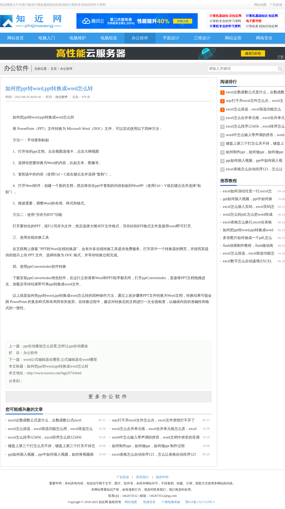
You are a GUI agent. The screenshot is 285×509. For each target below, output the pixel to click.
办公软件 (140, 38)
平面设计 (171, 38)
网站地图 (260, 4)
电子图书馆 (253, 21)
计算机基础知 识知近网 (225, 16)
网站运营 (233, 38)
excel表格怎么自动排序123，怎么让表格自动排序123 (154, 454)
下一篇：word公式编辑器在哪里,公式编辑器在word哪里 (53, 360)
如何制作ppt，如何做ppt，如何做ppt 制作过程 (148, 446)
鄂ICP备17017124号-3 (200, 502)
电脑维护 (77, 38)
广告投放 (276, 4)
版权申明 (162, 477)
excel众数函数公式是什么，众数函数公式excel (44, 420)
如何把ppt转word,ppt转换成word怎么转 (57, 366)
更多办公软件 (108, 396)
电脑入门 (46, 38)
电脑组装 (109, 38)
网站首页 (15, 38)
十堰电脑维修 (170, 502)
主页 (54, 68)
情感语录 (149, 502)
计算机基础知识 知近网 (262, 16)
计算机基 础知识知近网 (262, 26)
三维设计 (202, 38)
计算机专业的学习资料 (225, 26)
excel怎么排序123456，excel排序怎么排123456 (44, 437)
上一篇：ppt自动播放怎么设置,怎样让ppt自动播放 (48, 346)
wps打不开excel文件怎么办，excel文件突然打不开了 (153, 420)
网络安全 (264, 38)
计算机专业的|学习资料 (225, 21)
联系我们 (142, 477)
